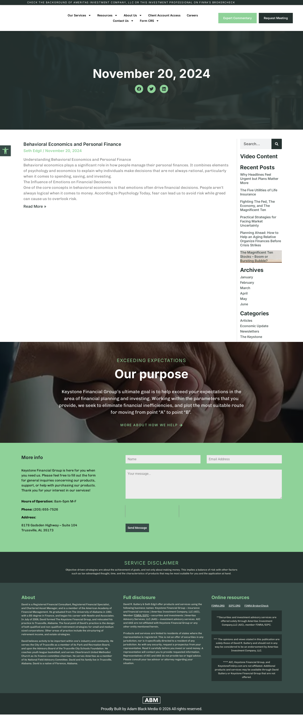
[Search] (276, 148)
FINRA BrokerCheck (256, 608)
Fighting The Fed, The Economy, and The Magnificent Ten (257, 209)
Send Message (137, 532)
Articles (246, 324)
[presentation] (152, 515)
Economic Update (254, 330)
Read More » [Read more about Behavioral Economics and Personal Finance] (34, 210)
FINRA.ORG (218, 608)
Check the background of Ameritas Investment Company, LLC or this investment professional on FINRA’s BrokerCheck (131, 4)
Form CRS (149, 24)
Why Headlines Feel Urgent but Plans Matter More (259, 182)
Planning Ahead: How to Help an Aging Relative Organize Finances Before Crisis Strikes (260, 242)
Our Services (79, 19)
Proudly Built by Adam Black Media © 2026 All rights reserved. (151, 711)
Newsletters (249, 335)
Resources (107, 19)
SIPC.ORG (234, 608)
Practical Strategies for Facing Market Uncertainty (258, 225)
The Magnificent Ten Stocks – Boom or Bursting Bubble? (256, 260)
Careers (192, 19)
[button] (5, 150)
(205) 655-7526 (45, 513)
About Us (133, 19)
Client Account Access (164, 19)
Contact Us (123, 24)
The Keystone (251, 341)
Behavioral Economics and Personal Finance (72, 148)
